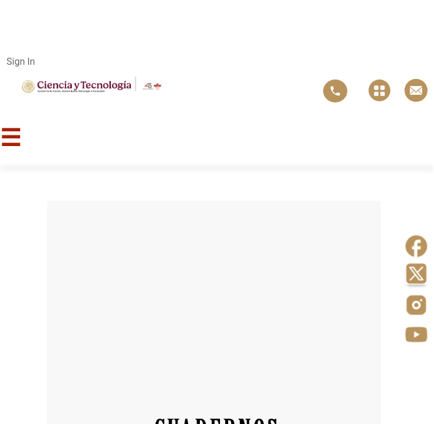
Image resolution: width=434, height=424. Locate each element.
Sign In (20, 61)
